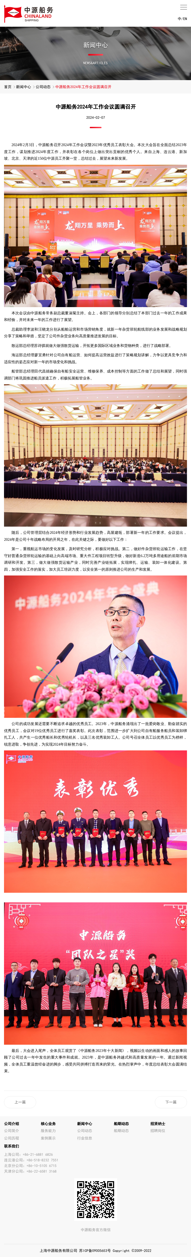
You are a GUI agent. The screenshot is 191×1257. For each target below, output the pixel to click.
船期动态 (121, 1131)
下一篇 (171, 1102)
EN (185, 19)
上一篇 (20, 1102)
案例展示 (48, 1138)
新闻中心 (23, 87)
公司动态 (43, 87)
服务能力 (48, 1131)
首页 (8, 87)
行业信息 (84, 1138)
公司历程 (11, 1138)
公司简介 (11, 1131)
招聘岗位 (157, 1131)
